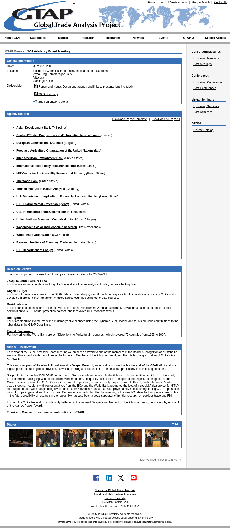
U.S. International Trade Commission (41, 211)
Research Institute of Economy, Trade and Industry (51, 242)
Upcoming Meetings (206, 58)
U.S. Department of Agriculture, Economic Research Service (57, 196)
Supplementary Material (53, 101)
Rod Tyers (14, 318)
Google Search (201, 2)
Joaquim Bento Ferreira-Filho (27, 281)
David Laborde (17, 304)
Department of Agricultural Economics (115, 494)
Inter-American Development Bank (39, 158)
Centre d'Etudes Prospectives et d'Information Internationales (58, 135)
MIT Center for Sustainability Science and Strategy (50, 173)
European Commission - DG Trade (39, 143)
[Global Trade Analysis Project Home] (42, 15)
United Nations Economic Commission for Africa (49, 219)
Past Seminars (202, 112)
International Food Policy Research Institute (46, 166)
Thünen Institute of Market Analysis (40, 189)
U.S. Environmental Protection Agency (42, 204)
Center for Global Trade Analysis (115, 490)
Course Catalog (203, 130)
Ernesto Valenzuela (20, 331)
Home (151, 2)
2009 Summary (48, 94)
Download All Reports (166, 119)
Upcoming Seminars (206, 106)
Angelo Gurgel (17, 291)
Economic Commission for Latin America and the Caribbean (71, 71)
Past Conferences (204, 88)
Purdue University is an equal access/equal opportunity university (115, 517)
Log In (163, 2)
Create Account (178, 2)
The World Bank (27, 181)
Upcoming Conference (207, 82)
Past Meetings (202, 64)
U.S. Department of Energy (34, 250)
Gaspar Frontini (82, 365)
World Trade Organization (33, 234)
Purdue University (115, 498)
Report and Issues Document (57, 86)
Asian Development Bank (33, 127)
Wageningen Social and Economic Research (46, 227)
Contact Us (220, 2)
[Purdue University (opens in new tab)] (11, 4)
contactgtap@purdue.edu (156, 521)
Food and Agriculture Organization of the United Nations (54, 150)
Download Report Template (129, 119)
